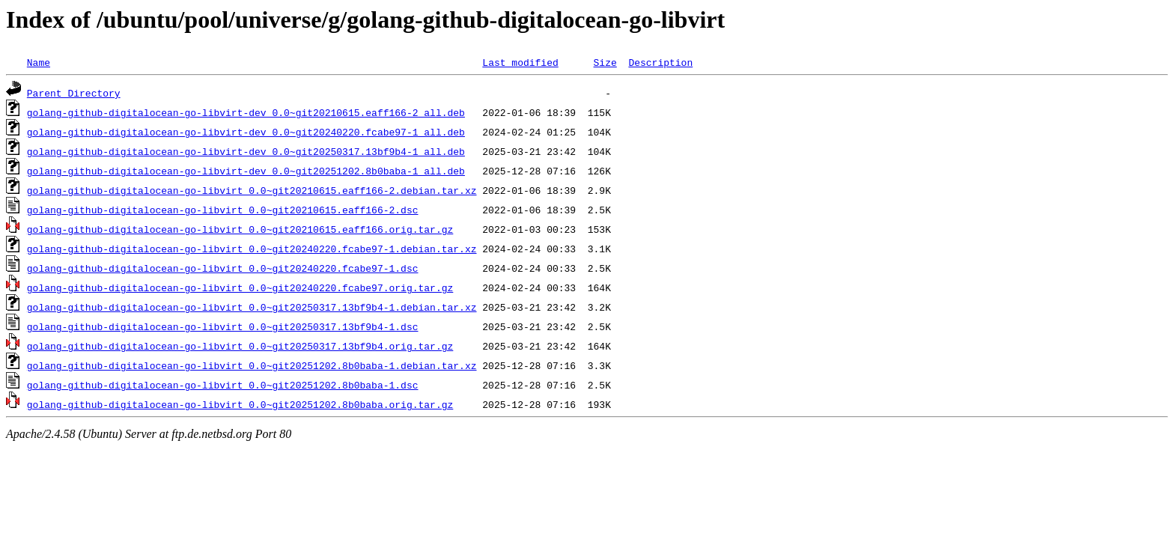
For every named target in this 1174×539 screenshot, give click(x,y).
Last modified (520, 62)
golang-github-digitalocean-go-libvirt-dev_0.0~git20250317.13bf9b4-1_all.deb (246, 151)
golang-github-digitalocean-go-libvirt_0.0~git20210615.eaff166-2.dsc (223, 209)
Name (38, 62)
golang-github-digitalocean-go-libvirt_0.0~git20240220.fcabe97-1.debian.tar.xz (252, 248)
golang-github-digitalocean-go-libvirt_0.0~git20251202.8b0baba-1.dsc (223, 385)
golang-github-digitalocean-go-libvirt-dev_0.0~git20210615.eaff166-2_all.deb (246, 112)
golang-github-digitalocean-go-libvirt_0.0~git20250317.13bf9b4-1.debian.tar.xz (252, 307)
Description (660, 62)
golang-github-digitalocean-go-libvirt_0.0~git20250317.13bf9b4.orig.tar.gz (240, 346)
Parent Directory (74, 93)
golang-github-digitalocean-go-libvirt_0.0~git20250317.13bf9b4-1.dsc (223, 326)
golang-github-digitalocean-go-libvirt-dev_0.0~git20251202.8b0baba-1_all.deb (246, 170)
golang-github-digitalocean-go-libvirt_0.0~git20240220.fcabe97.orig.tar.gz (240, 287)
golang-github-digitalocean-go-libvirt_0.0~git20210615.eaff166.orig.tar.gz (240, 229)
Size (604, 62)
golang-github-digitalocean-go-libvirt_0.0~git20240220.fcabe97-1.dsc (223, 268)
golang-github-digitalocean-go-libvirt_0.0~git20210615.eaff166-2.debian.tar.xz (252, 190)
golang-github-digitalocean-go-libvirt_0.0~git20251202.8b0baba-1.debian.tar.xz (252, 365)
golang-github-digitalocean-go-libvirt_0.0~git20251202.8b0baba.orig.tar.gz (240, 404)
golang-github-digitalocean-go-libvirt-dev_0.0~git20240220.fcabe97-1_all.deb (246, 131)
